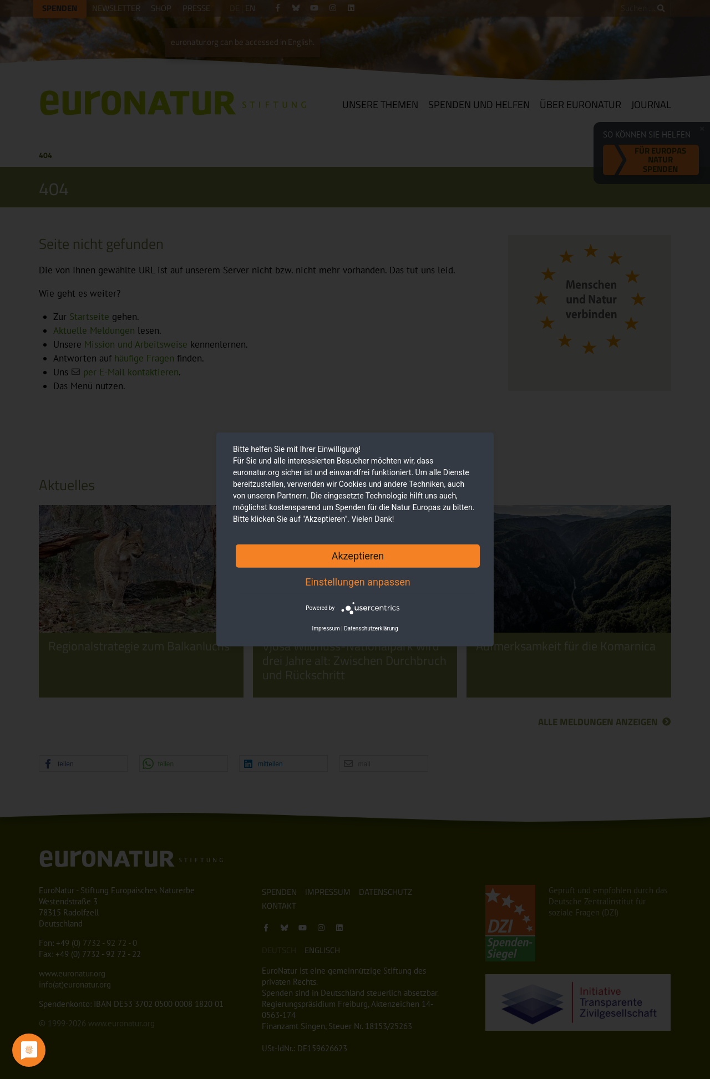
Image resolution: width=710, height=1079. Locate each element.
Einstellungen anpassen (357, 582)
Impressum (325, 628)
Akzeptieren (358, 556)
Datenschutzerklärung (371, 628)
